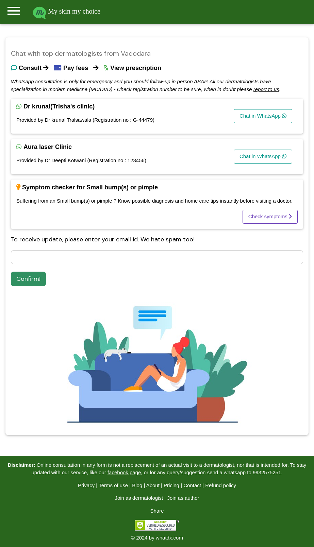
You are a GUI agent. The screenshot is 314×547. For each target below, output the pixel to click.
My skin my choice (66, 11)
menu (13, 11)
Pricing (171, 485)
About (153, 485)
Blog (137, 485)
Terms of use (113, 485)
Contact (192, 485)
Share (157, 511)
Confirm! (28, 279)
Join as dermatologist (139, 498)
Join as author (183, 498)
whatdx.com (169, 538)
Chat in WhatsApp (262, 116)
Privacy (86, 485)
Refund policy (220, 485)
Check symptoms (270, 216)
